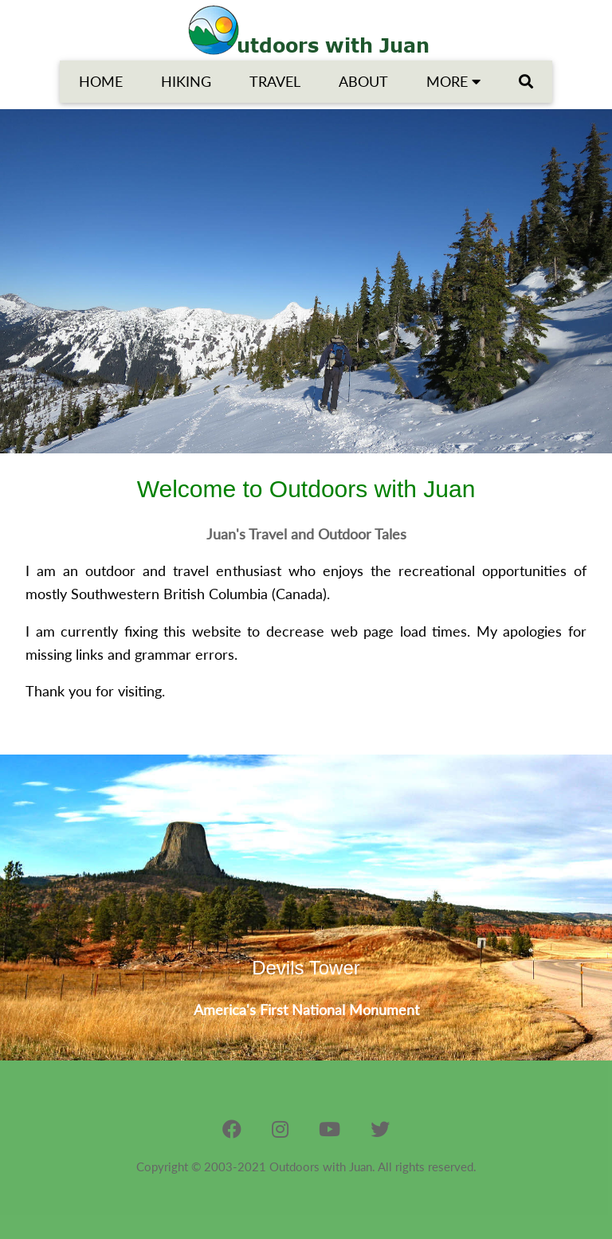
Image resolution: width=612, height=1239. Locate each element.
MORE (453, 81)
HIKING (186, 81)
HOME (101, 81)
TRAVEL (274, 81)
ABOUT (363, 81)
